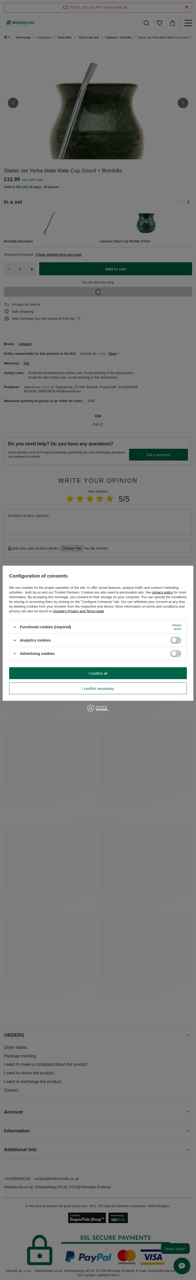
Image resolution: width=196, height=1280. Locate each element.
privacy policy (162, 592)
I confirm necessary (98, 688)
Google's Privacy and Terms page (78, 611)
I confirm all (98, 673)
